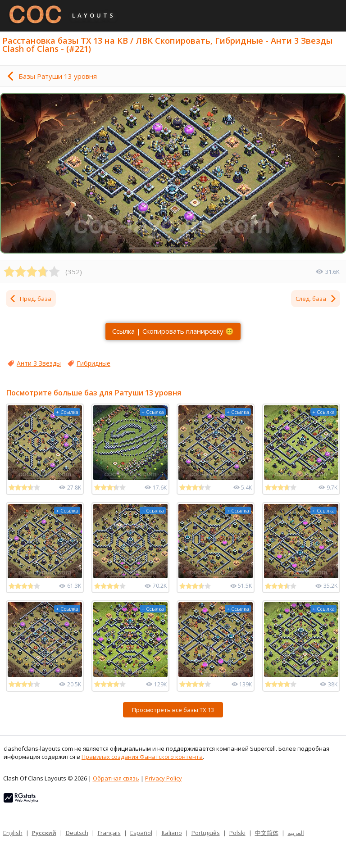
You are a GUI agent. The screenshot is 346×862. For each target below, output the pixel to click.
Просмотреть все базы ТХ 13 (173, 710)
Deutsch (77, 833)
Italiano (172, 833)
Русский (44, 833)
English (13, 833)
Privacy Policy (163, 778)
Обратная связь (116, 778)
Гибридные (93, 363)
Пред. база (30, 299)
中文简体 (266, 833)
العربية (296, 833)
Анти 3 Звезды (39, 363)
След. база (316, 299)
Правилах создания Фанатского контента (142, 757)
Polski (237, 833)
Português (205, 833)
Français (109, 833)
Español (141, 833)
